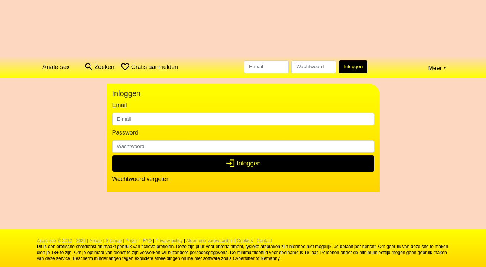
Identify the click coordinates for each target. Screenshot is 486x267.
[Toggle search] (99, 67)
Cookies (245, 240)
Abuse (95, 240)
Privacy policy (168, 240)
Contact (264, 240)
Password (125, 132)
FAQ (147, 240)
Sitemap (114, 240)
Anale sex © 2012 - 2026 (61, 240)
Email (119, 105)
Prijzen (132, 240)
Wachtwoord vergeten (141, 179)
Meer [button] (434, 68)
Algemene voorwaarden (209, 240)
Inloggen (353, 66)
